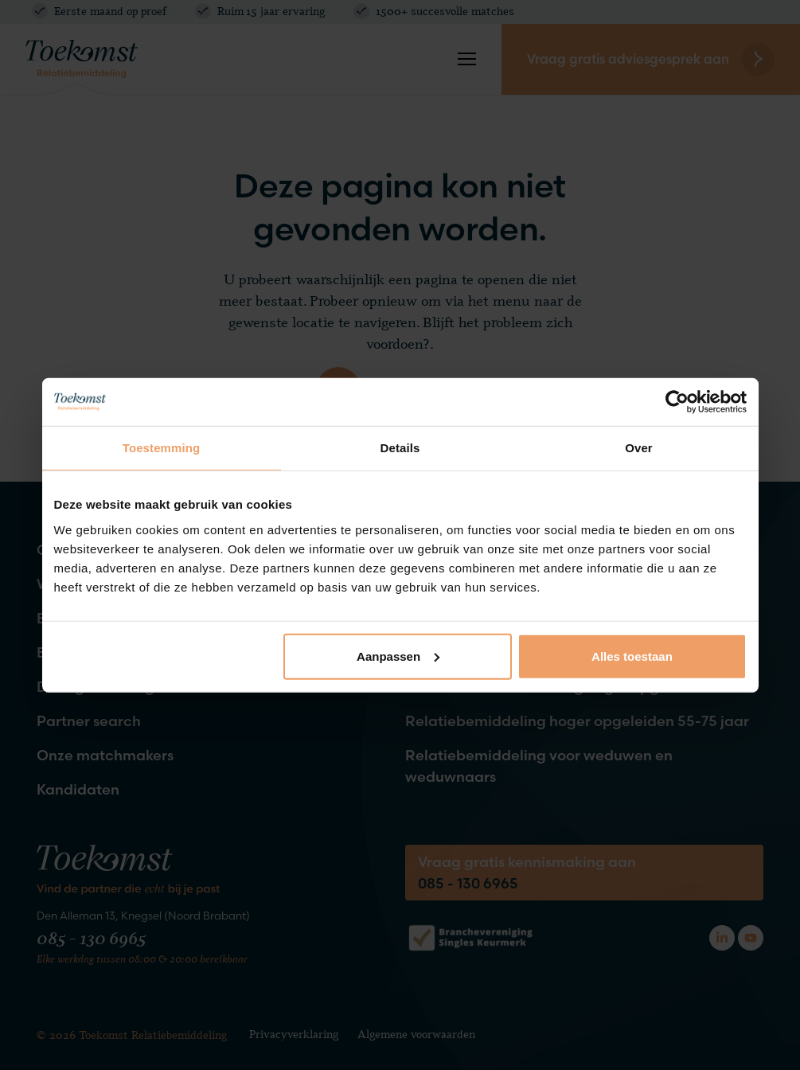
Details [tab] (400, 448)
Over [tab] (639, 448)
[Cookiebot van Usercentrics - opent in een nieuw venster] (677, 402)
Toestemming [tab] (162, 448)
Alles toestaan (632, 655)
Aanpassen (398, 655)
